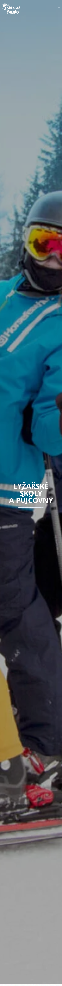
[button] (59, 8)
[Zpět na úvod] (12, 8)
